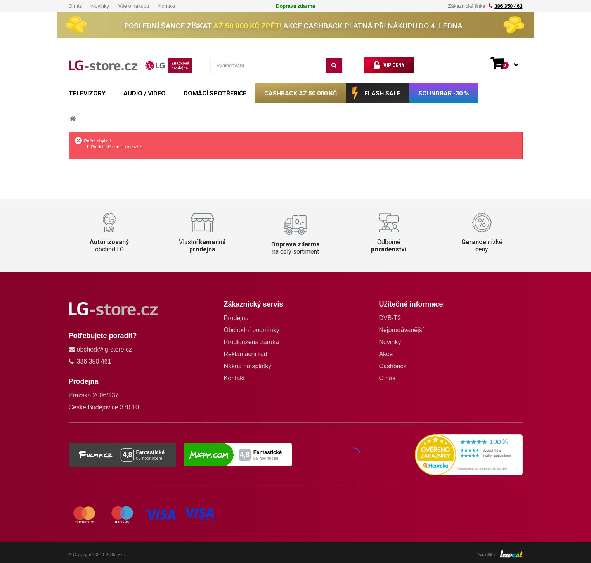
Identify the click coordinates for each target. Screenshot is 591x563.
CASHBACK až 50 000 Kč (300, 93)
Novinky (100, 6)
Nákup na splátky (247, 366)
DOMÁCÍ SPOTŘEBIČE (215, 93)
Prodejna (236, 318)
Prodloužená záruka (251, 342)
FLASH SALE (382, 93)
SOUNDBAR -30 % (443, 93)
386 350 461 (508, 6)
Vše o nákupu (133, 6)
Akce (386, 354)
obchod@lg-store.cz (104, 349)
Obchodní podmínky (251, 330)
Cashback (392, 366)
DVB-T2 (390, 318)
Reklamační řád (245, 354)
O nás (75, 6)
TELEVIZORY (87, 93)
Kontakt (166, 6)
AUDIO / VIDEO (144, 93)
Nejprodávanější (401, 330)
